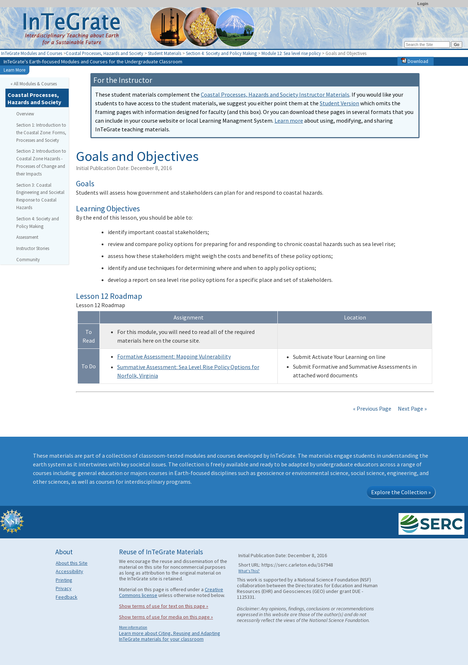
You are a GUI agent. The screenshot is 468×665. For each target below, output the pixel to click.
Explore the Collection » (401, 492)
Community (28, 259)
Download (414, 61)
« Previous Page (372, 408)
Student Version (339, 103)
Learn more (289, 120)
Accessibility (69, 571)
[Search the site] (427, 44)
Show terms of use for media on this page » (166, 617)
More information (133, 627)
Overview (25, 114)
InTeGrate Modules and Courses (31, 53)
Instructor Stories (32, 248)
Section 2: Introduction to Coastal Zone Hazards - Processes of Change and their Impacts (41, 162)
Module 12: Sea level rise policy (291, 53)
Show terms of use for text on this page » (163, 606)
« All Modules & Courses (33, 83)
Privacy (64, 588)
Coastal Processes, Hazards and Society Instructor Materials (275, 94)
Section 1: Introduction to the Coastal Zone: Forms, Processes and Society (41, 132)
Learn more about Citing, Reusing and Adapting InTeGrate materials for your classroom (169, 636)
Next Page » (412, 408)
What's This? (249, 570)
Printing (64, 580)
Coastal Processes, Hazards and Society (104, 53)
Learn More (14, 70)
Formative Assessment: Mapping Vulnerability (174, 356)
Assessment (27, 237)
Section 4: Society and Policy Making (221, 53)
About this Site (72, 563)
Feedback (66, 597)
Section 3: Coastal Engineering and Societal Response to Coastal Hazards (40, 196)
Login (422, 3)
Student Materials (164, 53)
